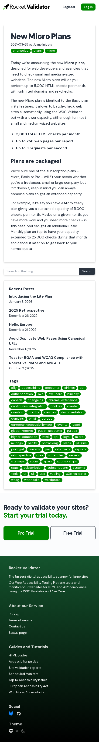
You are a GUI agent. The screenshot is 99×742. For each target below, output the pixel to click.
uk (33, 474)
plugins (81, 443)
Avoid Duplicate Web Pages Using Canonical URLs (47, 341)
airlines (69, 388)
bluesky (73, 394)
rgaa (39, 455)
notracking (50, 443)
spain (48, 461)
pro (47, 449)
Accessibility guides (23, 661)
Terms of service (20, 620)
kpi (56, 437)
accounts (52, 388)
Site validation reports (25, 668)
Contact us (17, 626)
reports (80, 449)
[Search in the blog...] (41, 271)
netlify (32, 443)
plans (38, 51)
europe (47, 419)
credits (34, 412)
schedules (56, 455)
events (62, 425)
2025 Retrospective (26, 310)
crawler (72, 406)
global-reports (22, 431)
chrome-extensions (62, 400)
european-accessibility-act (31, 425)
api (82, 388)
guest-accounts (50, 431)
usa (42, 474)
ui (25, 474)
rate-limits (62, 449)
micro (51, 51)
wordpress (52, 480)
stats (15, 468)
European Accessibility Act (28, 686)
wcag (15, 480)
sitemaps (18, 461)
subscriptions (58, 468)
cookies (56, 406)
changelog (20, 51)
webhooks (31, 480)
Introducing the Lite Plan (30, 296)
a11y (14, 388)
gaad (76, 425)
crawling (17, 412)
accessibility (31, 388)
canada (17, 400)
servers (74, 455)
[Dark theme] (23, 731)
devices (50, 412)
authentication (22, 394)
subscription (33, 468)
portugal (17, 449)
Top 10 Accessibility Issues (28, 680)
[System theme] (11, 731)
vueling (55, 474)
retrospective (21, 455)
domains (17, 419)
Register (68, 7)
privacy (34, 449)
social (34, 461)
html (45, 437)
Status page (18, 633)
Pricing (14, 614)
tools (14, 474)
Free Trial (72, 533)
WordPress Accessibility (26, 692)
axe (40, 394)
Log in (88, 7)
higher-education (24, 437)
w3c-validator (76, 474)
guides (72, 431)
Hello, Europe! (21, 324)
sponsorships (67, 461)
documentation (72, 412)
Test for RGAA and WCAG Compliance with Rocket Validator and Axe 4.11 (46, 360)
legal (66, 437)
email (33, 419)
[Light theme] (17, 731)
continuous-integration (28, 406)
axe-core (55, 394)
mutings (17, 443)
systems (79, 468)
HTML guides (18, 655)
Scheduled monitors (23, 674)
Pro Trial (26, 533)
